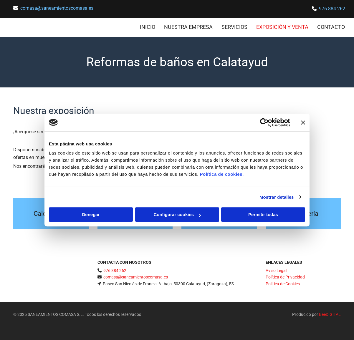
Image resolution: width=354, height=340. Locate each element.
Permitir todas (263, 214)
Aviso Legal (276, 270)
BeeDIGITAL (330, 314)
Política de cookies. (222, 174)
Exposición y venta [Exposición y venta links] (282, 27)
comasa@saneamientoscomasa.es (56, 8)
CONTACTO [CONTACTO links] (331, 27)
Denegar (91, 214)
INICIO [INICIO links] (147, 27)
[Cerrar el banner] (303, 122)
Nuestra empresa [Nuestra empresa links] (188, 27)
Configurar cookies (177, 214)
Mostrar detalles (276, 197)
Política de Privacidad (285, 277)
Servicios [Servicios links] (234, 27)
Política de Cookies (283, 283)
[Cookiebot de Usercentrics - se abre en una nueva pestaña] (264, 122)
